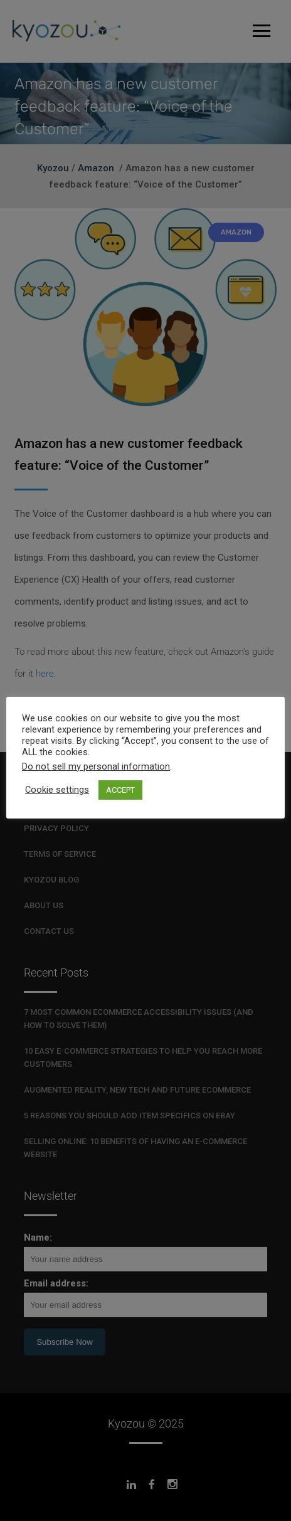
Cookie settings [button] (57, 789)
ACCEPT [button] (120, 790)
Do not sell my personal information (96, 766)
